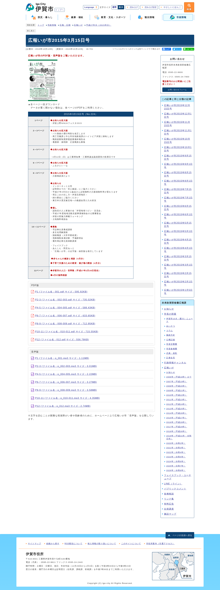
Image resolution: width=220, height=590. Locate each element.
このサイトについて (131, 543)
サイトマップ (34, 543)
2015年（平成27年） (176, 418)
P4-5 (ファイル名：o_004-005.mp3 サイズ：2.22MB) (64, 374)
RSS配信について (73, 543)
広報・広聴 (65, 25)
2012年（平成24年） (176, 404)
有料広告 (169, 504)
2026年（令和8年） (176, 470)
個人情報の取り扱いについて (102, 543)
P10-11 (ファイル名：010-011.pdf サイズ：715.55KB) (64, 331)
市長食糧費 (171, 349)
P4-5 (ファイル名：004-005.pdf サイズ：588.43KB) (63, 307)
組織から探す (52, 543)
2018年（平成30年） (176, 431)
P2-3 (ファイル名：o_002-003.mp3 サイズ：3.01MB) (64, 366)
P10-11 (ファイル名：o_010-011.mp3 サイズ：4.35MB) (65, 398)
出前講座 (169, 509)
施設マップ (170, 514)
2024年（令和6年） (176, 461)
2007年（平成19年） (176, 382)
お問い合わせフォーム (177, 90)
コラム (169, 331)
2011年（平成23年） (176, 400)
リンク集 (169, 499)
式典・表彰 (171, 353)
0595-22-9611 (48, 562)
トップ (41, 25)
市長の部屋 (170, 314)
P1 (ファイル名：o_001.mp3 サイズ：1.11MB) (60, 358)
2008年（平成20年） (176, 386)
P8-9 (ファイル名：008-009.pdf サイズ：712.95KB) (63, 323)
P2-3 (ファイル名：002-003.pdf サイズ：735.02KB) (63, 299)
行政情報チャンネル (175, 362)
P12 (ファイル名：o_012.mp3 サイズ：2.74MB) (60, 406)
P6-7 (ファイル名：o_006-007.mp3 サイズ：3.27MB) (64, 382)
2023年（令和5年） (176, 457)
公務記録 (170, 340)
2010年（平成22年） (176, 395)
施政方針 (170, 335)
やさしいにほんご (172, 7)
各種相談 (169, 494)
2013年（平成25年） (176, 409)
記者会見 (170, 358)
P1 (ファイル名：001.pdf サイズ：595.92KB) (59, 292)
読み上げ (134, 7)
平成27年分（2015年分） (98, 25)
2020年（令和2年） (176, 443)
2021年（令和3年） (176, 448)
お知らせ (169, 309)
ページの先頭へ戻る (182, 535)
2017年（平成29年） (176, 427)
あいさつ (170, 326)
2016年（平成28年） (176, 422)
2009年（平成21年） (176, 390)
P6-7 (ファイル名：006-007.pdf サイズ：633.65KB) (63, 315)
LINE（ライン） (173, 484)
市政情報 (52, 25)
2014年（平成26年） (176, 413)
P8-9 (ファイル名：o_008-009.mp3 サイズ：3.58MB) (64, 390)
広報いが (78, 25)
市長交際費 (171, 344)
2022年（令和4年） (176, 452)
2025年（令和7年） (176, 466)
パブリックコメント (175, 489)
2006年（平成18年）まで (179, 377)
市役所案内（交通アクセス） (160, 543)
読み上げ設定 (151, 7)
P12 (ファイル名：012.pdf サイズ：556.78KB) (60, 339)
